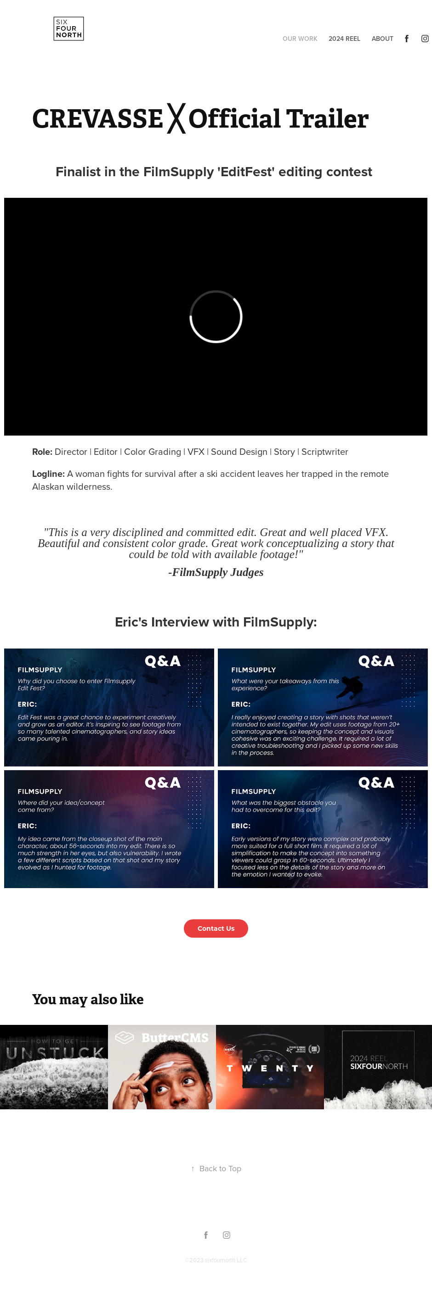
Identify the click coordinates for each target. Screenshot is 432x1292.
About (382, 38)
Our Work (300, 38)
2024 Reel (344, 38)
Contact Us (216, 928)
